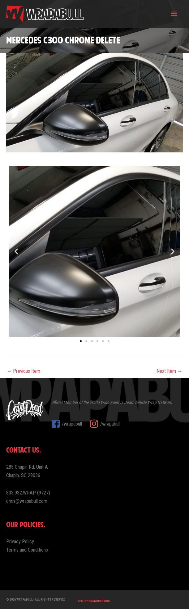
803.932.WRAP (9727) (28, 493)
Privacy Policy (20, 541)
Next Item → (169, 371)
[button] (16, 251)
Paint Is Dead (121, 402)
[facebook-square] (69, 423)
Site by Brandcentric (94, 601)
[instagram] (104, 423)
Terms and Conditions (27, 550)
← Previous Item (23, 371)
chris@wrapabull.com (26, 501)
